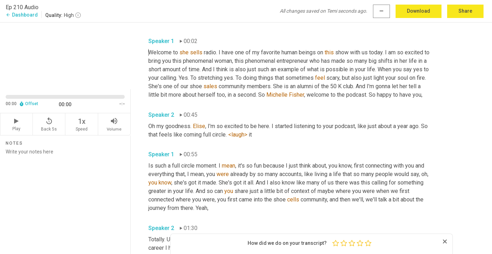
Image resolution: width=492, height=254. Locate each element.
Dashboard (22, 15)
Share (465, 11)
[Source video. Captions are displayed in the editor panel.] (65, 55)
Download (418, 11)
